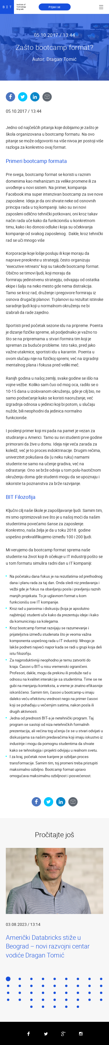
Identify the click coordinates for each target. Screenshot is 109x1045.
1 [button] (8, 979)
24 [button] (66, 993)
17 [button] (89, 986)
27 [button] (101, 993)
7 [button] (78, 979)
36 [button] (101, 999)
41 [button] (78, 1006)
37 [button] (31, 1006)
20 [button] (19, 993)
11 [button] (19, 986)
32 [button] (54, 999)
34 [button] (78, 999)
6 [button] (66, 979)
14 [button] (54, 986)
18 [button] (101, 986)
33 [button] (66, 999)
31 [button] (43, 999)
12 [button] (31, 986)
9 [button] (101, 979)
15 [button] (66, 986)
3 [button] (31, 979)
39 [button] (54, 1006)
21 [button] (31, 993)
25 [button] (78, 993)
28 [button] (8, 999)
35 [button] (89, 999)
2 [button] (19, 979)
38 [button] (43, 1006)
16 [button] (78, 986)
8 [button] (89, 979)
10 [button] (8, 986)
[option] (54, 903)
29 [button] (19, 999)
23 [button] (54, 993)
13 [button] (43, 986)
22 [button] (43, 993)
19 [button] (8, 993)
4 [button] (43, 979)
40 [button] (66, 1006)
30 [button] (31, 999)
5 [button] (54, 979)
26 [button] (89, 993)
